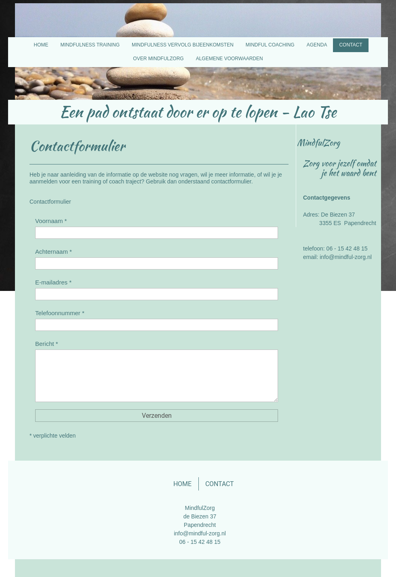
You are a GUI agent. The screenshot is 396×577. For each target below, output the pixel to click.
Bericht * (46, 343)
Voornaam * (51, 220)
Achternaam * (53, 251)
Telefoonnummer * (59, 313)
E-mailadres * (53, 282)
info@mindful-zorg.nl (200, 533)
